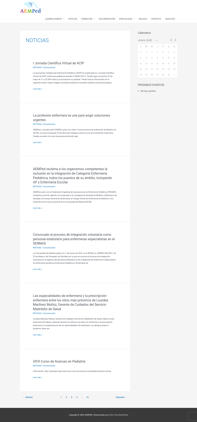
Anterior (28, 397)
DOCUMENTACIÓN (107, 19)
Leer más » (38, 89)
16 (88, 397)
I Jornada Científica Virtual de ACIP (59, 63)
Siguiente (121, 397)
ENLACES (143, 19)
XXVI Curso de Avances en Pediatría (60, 361)
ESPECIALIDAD (125, 19)
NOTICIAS (72, 19)
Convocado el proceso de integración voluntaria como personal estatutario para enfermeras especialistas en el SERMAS (73, 239)
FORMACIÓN (86, 19)
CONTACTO (156, 19)
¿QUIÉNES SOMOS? (53, 19)
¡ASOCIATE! (170, 19)
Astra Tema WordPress (119, 415)
